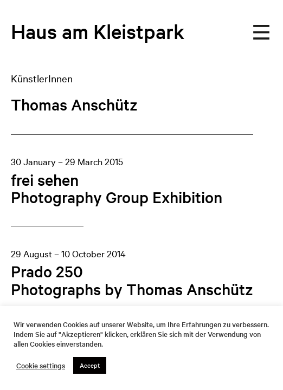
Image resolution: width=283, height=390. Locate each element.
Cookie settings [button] (40, 365)
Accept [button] (90, 365)
